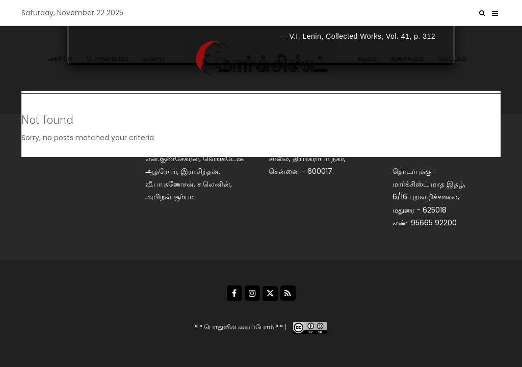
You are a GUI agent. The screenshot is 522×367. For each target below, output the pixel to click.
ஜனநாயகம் (407, 58)
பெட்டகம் (452, 58)
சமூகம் (367, 58)
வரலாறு (154, 58)
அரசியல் (60, 58)
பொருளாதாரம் (107, 58)
